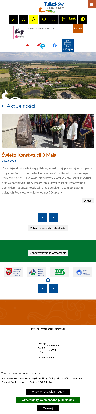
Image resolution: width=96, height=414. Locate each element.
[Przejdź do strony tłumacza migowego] (19, 32)
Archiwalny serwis (53, 347)
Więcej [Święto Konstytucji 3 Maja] (88, 200)
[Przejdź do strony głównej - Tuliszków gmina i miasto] (48, 8)
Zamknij (48, 408)
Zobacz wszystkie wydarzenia (48, 252)
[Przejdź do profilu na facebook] (54, 45)
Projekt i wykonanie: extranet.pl (48, 328)
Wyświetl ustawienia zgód (48, 391)
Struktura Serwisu (48, 357)
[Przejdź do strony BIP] (28, 45)
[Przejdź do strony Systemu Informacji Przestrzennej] (67, 45)
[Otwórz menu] (92, 4)
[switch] (44, 19)
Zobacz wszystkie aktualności (48, 228)
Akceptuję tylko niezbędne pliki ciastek (48, 399)
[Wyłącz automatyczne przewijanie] (48, 280)
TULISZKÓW (48, 312)
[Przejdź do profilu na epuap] (41, 45)
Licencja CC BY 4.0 (41, 347)
